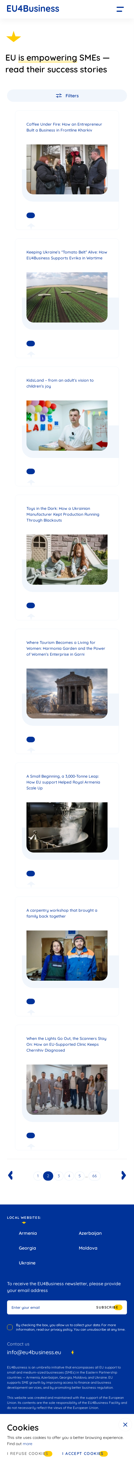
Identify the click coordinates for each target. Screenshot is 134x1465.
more (27, 1443)
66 (94, 1175)
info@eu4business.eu (34, 1352)
